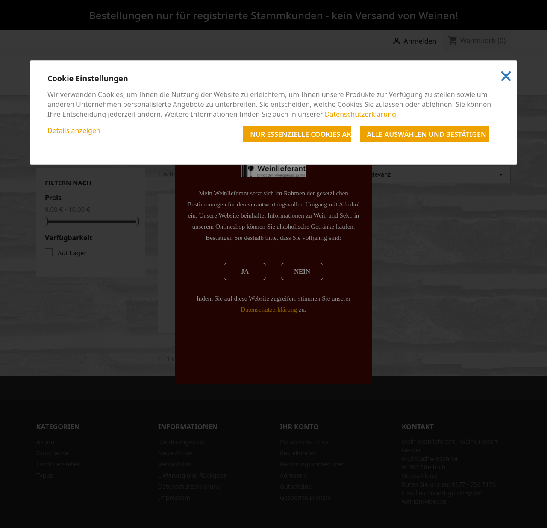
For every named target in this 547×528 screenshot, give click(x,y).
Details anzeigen (73, 130)
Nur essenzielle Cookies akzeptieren (300, 134)
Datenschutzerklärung (360, 114)
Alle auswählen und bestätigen (426, 134)
